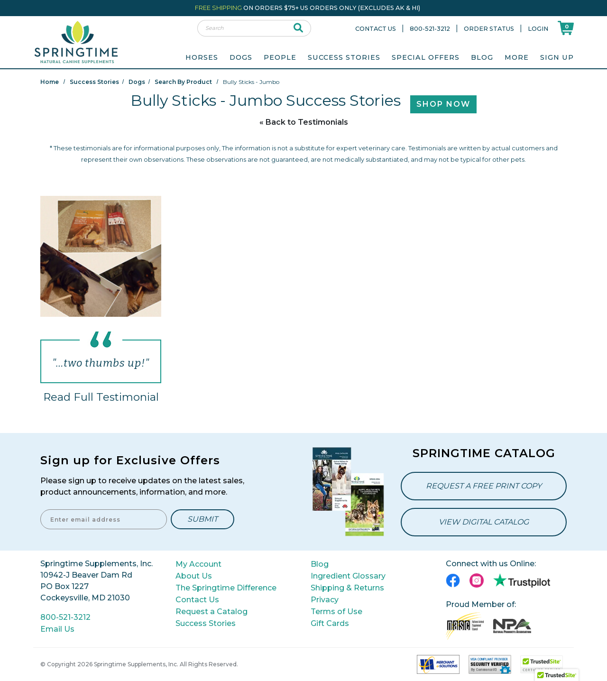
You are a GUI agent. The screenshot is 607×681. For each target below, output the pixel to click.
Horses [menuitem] (201, 57)
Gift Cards (330, 623)
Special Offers (426, 57)
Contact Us (375, 28)
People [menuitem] (280, 57)
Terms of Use (336, 611)
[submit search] (298, 28)
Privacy (325, 599)
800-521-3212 (430, 28)
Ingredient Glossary (348, 575)
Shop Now (443, 104)
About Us (193, 575)
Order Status (489, 28)
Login (538, 28)
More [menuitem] (517, 57)
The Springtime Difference (225, 587)
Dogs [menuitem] (241, 57)
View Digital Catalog (484, 521)
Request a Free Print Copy (484, 485)
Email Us (57, 629)
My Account (198, 564)
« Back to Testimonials (303, 122)
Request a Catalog (211, 611)
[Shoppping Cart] (566, 27)
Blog (482, 57)
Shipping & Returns (347, 587)
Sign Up (557, 57)
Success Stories (344, 57)
